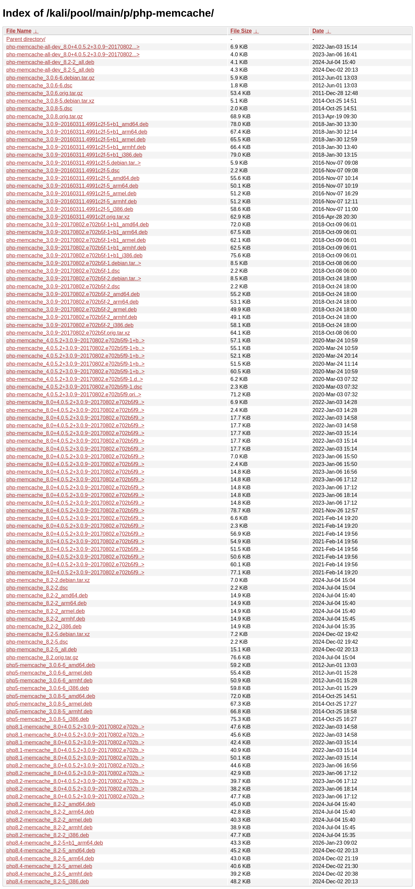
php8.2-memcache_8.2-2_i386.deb (47, 835)
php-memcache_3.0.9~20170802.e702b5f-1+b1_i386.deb (74, 255)
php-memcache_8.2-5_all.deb (41, 649)
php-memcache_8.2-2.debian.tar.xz (48, 580)
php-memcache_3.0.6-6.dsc (39, 85)
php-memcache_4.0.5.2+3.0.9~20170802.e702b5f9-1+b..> (75, 340)
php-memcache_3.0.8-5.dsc (39, 108)
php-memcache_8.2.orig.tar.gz (42, 657)
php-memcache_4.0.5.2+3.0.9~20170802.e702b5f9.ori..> (73, 394)
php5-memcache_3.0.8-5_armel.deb (49, 704)
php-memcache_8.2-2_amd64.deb (47, 595)
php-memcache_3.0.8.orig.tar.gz (44, 116)
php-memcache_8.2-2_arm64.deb (46, 603)
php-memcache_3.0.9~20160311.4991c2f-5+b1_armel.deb (75, 139)
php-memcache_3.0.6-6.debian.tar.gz (50, 78)
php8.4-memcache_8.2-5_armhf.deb (49, 874)
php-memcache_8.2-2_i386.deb (44, 626)
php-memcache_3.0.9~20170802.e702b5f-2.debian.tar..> (73, 278)
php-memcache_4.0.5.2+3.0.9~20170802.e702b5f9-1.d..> (74, 379)
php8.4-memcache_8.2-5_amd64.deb (50, 850)
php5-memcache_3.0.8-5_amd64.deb (50, 696)
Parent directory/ (25, 39)
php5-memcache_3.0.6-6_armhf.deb (49, 680)
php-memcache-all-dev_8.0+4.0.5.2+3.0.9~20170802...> (72, 47)
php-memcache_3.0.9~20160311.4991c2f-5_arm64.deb (72, 186)
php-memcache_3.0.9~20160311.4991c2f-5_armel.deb (71, 193)
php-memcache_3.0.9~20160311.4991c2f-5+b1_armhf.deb (76, 147)
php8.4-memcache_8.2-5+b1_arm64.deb (54, 843)
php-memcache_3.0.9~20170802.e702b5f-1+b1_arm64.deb (76, 232)
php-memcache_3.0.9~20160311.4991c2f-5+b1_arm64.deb (76, 132)
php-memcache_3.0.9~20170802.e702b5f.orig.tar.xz (68, 333)
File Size (241, 31)
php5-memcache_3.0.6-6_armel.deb (49, 673)
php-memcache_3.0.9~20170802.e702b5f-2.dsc (63, 286)
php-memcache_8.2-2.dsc (37, 588)
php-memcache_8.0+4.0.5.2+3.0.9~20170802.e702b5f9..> (75, 402)
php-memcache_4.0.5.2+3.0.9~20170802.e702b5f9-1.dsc (74, 387)
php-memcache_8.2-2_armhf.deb (45, 619)
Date (318, 31)
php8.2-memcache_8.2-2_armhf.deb (49, 827)
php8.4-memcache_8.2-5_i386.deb (47, 881)
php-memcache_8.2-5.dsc (37, 642)
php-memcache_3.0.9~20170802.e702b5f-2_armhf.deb (71, 317)
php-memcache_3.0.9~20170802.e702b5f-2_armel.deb (71, 309)
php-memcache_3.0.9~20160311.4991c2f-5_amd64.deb (72, 178)
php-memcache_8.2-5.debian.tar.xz (48, 634)
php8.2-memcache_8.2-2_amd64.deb (50, 804)
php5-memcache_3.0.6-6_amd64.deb (50, 665)
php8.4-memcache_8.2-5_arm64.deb (50, 858)
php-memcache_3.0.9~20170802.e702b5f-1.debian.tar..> (73, 263)
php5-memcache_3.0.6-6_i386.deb (47, 688)
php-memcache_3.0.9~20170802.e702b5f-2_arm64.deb (72, 302)
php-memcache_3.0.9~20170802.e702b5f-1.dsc (63, 271)
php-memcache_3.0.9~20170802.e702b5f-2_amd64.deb (73, 294)
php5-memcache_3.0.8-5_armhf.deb (49, 711)
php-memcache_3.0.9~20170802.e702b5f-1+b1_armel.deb (76, 240)
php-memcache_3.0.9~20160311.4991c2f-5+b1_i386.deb (74, 155)
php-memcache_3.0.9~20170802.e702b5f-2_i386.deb (69, 325)
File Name (19, 31)
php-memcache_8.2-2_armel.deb (45, 611)
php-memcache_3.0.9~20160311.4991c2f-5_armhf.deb (71, 201)
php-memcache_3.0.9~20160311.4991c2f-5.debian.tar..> (73, 163)
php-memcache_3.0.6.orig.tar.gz (44, 93)
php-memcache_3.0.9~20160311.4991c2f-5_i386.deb (69, 209)
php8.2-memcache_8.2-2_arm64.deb (50, 812)
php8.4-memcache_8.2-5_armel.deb (49, 866)
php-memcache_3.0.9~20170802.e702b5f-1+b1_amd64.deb (77, 224)
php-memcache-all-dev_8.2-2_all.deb (50, 62)
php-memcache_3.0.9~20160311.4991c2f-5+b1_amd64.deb (77, 124)
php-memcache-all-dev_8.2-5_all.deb (50, 70)
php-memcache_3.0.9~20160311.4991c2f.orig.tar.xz (67, 217)
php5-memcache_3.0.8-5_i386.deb (47, 719)
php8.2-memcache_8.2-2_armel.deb (49, 820)
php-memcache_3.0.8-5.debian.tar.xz (50, 101)
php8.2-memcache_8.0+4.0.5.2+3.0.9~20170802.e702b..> (75, 765)
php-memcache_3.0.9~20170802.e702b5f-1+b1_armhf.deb (76, 248)
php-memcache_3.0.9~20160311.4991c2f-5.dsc (62, 170)
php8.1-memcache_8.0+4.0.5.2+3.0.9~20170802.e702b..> (75, 727)
